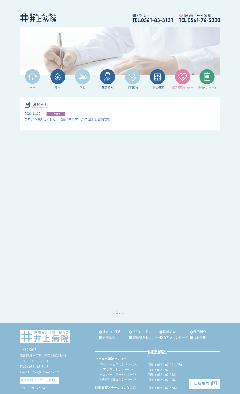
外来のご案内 (111, 331)
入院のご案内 (142, 331)
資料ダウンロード (175, 337)
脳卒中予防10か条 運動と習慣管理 (86, 119)
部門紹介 (199, 331)
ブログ (29, 119)
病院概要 (108, 337)
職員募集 (199, 337)
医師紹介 (169, 331)
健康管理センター (145, 337)
